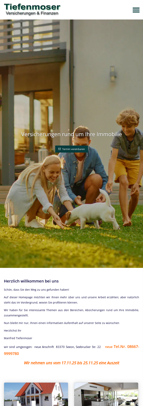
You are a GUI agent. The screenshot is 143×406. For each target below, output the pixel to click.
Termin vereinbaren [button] (71, 149)
